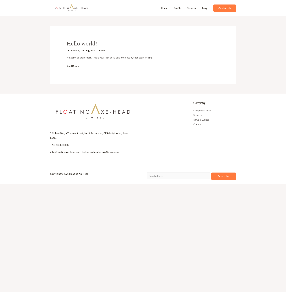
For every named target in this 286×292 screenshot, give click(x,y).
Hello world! (82, 43)
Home (168, 8)
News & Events (201, 119)
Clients (197, 124)
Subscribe (223, 176)
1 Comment (73, 50)
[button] (224, 8)
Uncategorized (89, 50)
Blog (205, 8)
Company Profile (202, 110)
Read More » (73, 65)
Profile (180, 8)
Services (193, 8)
